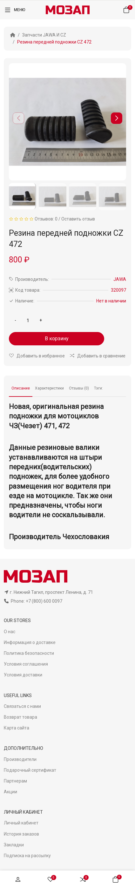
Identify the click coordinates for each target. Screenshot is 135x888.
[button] (116, 118)
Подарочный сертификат (30, 770)
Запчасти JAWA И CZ (44, 34)
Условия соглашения (26, 664)
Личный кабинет (21, 822)
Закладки (14, 844)
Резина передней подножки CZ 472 (54, 41)
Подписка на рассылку (27, 855)
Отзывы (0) (79, 388)
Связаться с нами (22, 706)
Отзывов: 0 (46, 218)
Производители (20, 759)
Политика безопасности (29, 653)
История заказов (21, 834)
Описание (20, 388)
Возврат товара (20, 717)
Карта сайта (16, 727)
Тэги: (98, 388)
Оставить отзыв (78, 218)
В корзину (57, 339)
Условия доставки (23, 674)
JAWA (119, 279)
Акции (10, 791)
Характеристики (49, 388)
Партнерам (15, 780)
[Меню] (14, 9)
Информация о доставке (30, 642)
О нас (9, 631)
